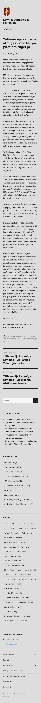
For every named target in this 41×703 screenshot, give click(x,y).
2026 (26, 528)
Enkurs (23, 542)
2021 (26, 524)
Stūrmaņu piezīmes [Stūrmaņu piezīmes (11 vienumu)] (14, 495)
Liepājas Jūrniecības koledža (16, 598)
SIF (19, 607)
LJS (13, 602)
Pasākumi (7, 682)
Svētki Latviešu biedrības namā (18, 429)
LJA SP (7, 602)
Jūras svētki (9, 552)
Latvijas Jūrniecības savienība (13, 694)
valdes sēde (9, 621)
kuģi (19, 584)
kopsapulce (9, 584)
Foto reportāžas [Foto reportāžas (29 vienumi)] (12, 467)
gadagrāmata (10, 547)
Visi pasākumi (11, 644)
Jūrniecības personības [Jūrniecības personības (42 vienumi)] (16, 476)
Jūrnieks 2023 (10, 575)
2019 (12, 524)
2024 (13, 528)
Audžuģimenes (10, 542)
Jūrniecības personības (14, 565)
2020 (19, 524)
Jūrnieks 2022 (30, 570)
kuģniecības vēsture (13, 588)
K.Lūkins (22, 579)
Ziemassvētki (22, 621)
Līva (7, 336)
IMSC (20, 547)
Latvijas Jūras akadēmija (14, 593)
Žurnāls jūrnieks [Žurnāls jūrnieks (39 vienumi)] (25, 504)
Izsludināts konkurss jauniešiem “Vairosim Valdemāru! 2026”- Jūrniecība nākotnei (19, 435)
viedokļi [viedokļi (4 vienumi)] (9, 504)
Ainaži (33, 528)
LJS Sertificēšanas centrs (14, 676)
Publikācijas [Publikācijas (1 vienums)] (10, 490)
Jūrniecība (21, 552)
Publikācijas (8, 665)
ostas (30, 602)
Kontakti (7, 687)
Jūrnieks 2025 (10, 579)
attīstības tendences (13, 538)
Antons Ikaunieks (11, 533)
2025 (20, 528)
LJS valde (22, 602)
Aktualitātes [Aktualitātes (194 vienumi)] (11, 463)
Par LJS (6, 660)
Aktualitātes (8, 655)
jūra (27, 547)
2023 (6, 528)
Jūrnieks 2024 (25, 575)
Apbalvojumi (27, 533)
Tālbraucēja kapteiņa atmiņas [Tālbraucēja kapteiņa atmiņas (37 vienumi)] (18, 499)
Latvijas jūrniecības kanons (14, 671)
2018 (6, 524)
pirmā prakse (9, 607)
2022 (19, 339)
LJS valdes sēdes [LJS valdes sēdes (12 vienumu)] (13, 481)
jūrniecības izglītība (12, 556)
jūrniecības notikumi (13, 561)
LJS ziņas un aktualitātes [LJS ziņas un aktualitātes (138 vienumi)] (17, 486)
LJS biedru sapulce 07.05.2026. (18, 419)
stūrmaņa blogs (11, 612)
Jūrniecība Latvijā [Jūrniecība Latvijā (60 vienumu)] (13, 472)
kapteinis (32, 579)
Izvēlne (7, 29)
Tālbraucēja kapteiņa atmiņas (17, 616)
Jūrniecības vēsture (12, 570)
